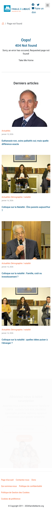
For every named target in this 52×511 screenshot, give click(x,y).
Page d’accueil (7, 480)
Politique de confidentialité (30, 486)
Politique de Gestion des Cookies (15, 492)
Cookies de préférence (10, 499)
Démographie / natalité (21, 197)
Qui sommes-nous (9, 486)
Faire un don (38, 10)
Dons (33, 480)
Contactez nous (22, 480)
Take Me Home (26, 60)
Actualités (6, 131)
